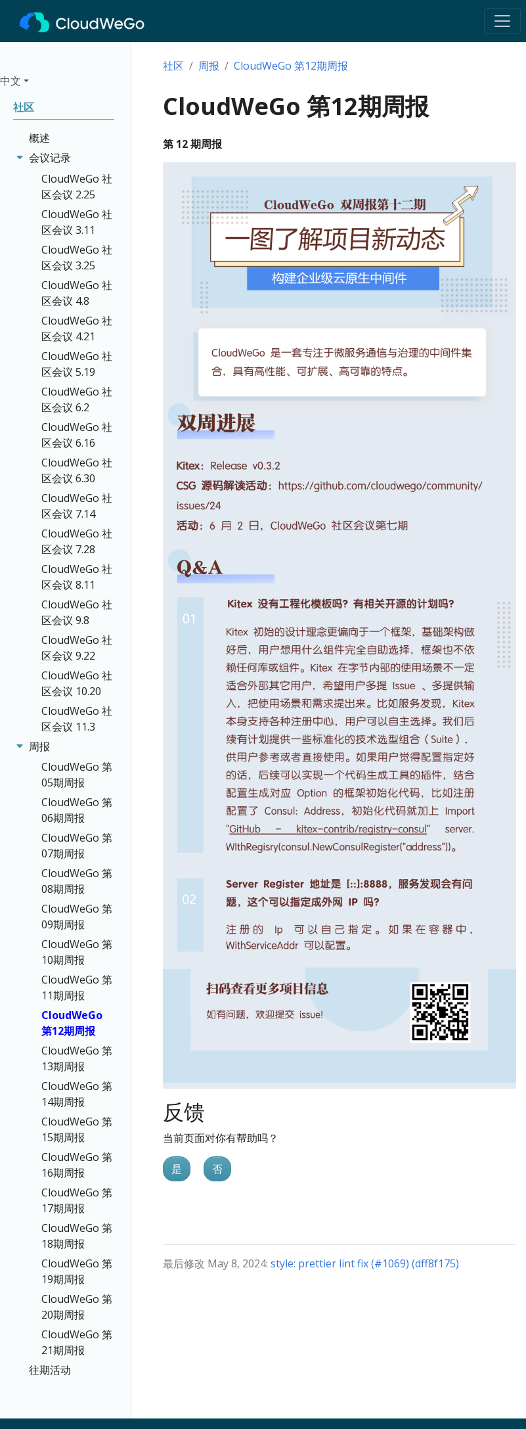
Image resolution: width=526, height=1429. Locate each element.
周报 (208, 65)
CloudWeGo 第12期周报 (291, 65)
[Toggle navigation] (502, 21)
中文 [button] (10, 81)
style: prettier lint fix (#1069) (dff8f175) (365, 1263)
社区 (173, 65)
